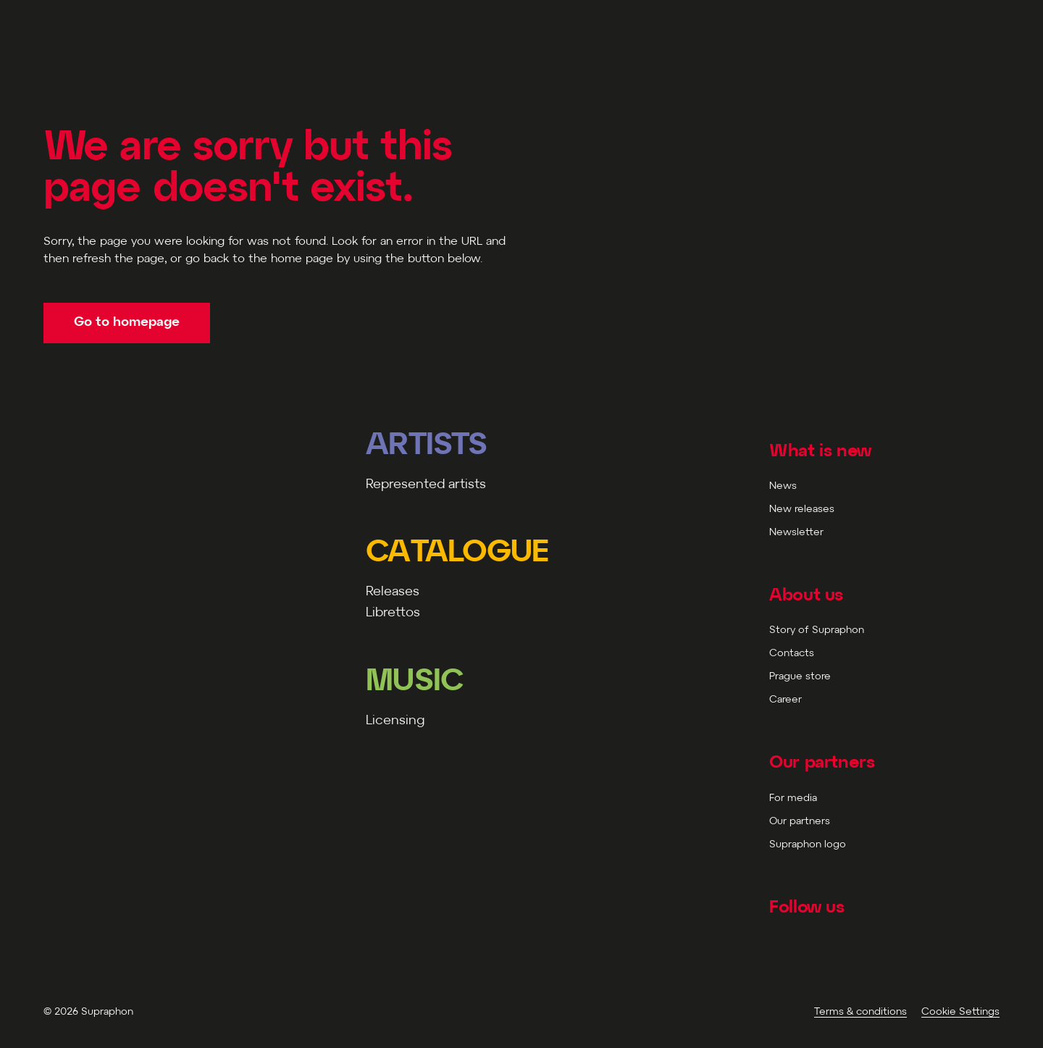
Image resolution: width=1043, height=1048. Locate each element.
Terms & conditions (860, 1012)
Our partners (799, 821)
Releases (392, 592)
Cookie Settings (960, 1012)
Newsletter (796, 532)
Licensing (395, 721)
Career (785, 700)
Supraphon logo (807, 845)
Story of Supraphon (816, 630)
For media (793, 798)
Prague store (800, 677)
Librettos (393, 613)
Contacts (791, 653)
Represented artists (426, 485)
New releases (801, 509)
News (783, 486)
